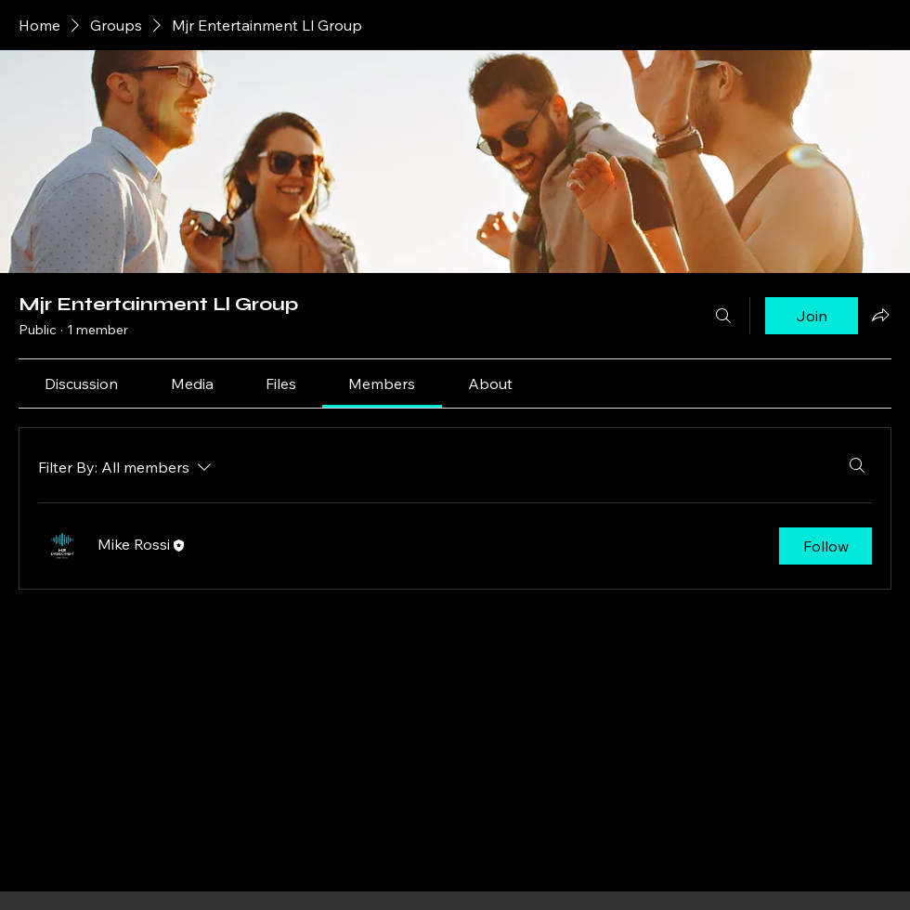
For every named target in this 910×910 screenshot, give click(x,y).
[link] (81, 383)
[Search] (723, 315)
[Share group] (880, 315)
